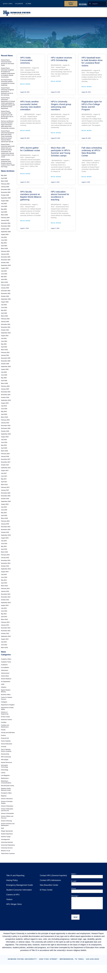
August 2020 (4, 371)
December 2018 (5, 427)
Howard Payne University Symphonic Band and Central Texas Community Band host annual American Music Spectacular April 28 (8, 138)
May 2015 (4, 548)
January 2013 (5, 627)
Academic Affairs (6, 661)
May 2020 (4, 379)
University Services (6, 848)
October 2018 (5, 433)
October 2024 (5, 230)
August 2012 (4, 641)
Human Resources (6, 762)
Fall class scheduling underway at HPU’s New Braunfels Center (92, 150)
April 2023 (4, 281)
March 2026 (4, 183)
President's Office (6, 793)
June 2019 (4, 410)
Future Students (76, 11)
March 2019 (4, 419)
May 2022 (4, 312)
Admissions (4, 672)
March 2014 (4, 587)
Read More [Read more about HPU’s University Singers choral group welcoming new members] (56, 133)
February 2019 (5, 422)
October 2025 (5, 197)
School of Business (6, 799)
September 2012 (6, 638)
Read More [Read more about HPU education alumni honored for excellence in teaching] (56, 216)
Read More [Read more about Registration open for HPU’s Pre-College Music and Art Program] (86, 131)
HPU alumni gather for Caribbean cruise (30, 149)
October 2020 (5, 365)
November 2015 (5, 531)
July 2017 (4, 475)
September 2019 (6, 402)
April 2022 (4, 315)
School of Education (7, 806)
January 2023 (5, 289)
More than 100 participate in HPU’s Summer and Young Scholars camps (60, 151)
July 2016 (4, 509)
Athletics (94, 13)
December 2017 (5, 461)
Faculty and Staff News (8, 732)
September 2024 (6, 233)
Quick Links (7, 3)
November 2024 (5, 228)
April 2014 (4, 585)
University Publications (8, 845)
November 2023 (5, 261)
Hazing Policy (11, 880)
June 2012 (4, 646)
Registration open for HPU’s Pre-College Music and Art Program (91, 105)
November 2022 (5, 295)
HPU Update (4, 759)
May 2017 (4, 481)
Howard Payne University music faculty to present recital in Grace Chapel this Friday (8, 165)
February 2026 (5, 186)
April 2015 (4, 551)
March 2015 (4, 554)
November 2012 (5, 632)
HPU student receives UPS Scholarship (61, 59)
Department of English (7, 706)
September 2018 (6, 436)
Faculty (3, 730)
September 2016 (6, 503)
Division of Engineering (7, 714)
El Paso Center (5, 717)
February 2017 (5, 489)
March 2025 (4, 216)
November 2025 (5, 194)
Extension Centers (6, 719)
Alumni (27, 3)
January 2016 (5, 526)
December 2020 (5, 360)
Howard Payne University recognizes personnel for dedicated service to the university (7, 91)
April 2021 (4, 348)
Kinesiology (4, 770)
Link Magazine (5, 775)
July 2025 (4, 205)
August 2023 (4, 270)
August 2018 (4, 438)
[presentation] (87, 915)
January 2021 (5, 357)
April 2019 (4, 416)
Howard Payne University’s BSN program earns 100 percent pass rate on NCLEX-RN (7, 116)
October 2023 (5, 264)
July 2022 (4, 306)
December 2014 (5, 562)
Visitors (9, 899)
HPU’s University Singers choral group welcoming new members (60, 105)
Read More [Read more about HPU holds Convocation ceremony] (25, 84)
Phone (73, 888)
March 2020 (4, 385)
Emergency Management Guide (19, 885)
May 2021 (4, 346)
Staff (2, 828)
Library (3, 772)
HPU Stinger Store (13, 904)
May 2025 (4, 211)
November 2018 (5, 430)
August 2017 (4, 472)
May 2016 (4, 514)
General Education (6, 744)
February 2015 (5, 556)
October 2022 (5, 298)
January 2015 (5, 559)
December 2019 (5, 393)
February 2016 (5, 523)
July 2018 (4, 441)
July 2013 (4, 610)
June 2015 (4, 545)
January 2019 (5, 424)
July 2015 (4, 542)
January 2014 (5, 593)
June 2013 (4, 613)
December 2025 (5, 191)
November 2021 (5, 329)
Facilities (3, 722)
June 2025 (4, 208)
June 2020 (4, 377)
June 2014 (4, 579)
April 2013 (4, 618)
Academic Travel (6, 664)
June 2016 (4, 511)
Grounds (3, 746)
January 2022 (5, 323)
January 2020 (5, 391)
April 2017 (4, 483)
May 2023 (4, 278)
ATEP (2, 686)
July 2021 (4, 340)
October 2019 (5, 399)
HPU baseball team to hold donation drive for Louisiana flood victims (92, 61)
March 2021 (4, 351)
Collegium (4, 704)
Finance (3, 735)
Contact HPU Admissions (50, 880)
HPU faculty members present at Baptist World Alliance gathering (30, 193)
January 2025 (5, 222)
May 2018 (4, 447)
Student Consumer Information (19, 890)
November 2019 (5, 396)
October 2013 (5, 601)
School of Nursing (6, 821)
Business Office (5, 696)
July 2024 (4, 239)
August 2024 (4, 236)
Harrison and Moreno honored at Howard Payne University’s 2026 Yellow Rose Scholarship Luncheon (7, 126)
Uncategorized (5, 839)
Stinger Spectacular (7, 831)
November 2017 (5, 464)
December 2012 (5, 629)
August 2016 (4, 506)
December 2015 (5, 528)
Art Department (5, 683)
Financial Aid (5, 738)
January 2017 (5, 492)
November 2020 (5, 363)
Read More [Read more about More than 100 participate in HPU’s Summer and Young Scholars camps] (56, 175)
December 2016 (5, 495)
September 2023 (6, 267)
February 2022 (5, 320)
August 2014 (4, 573)
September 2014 (6, 570)
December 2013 (5, 596)
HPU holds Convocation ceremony (26, 60)
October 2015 (5, 534)
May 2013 (4, 615)
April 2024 (4, 247)
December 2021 (5, 326)
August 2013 (4, 607)
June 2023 (4, 275)
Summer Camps (5, 836)
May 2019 (4, 413)
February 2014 (5, 590)
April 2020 (4, 382)
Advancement (5, 675)
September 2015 (6, 537)
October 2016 (5, 500)
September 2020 (6, 368)
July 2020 (4, 374)
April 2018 (4, 450)
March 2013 (4, 621)
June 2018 (4, 444)
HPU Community (6, 757)
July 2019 (4, 407)
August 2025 (4, 202)
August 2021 (4, 337)
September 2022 (6, 301)
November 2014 (5, 565)
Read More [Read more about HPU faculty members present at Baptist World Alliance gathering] (25, 219)
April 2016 (4, 517)
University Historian (7, 842)
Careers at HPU (12, 894)
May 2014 (4, 582)
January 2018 (5, 458)
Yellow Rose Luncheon (7, 853)
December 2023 (5, 259)
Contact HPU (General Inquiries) (53, 875)
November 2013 (5, 599)
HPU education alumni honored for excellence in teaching (61, 192)
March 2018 (4, 452)
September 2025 (6, 200)
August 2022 (4, 304)
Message (75, 896)
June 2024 (4, 242)
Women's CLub (5, 851)
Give (104, 13)
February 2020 (5, 388)
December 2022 (5, 292)
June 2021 (4, 343)
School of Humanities (7, 813)
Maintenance (5, 778)
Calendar (18, 3)
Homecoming (5, 754)
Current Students (96, 11)
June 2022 (4, 309)
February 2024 (5, 253)
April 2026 (4, 180)
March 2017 (4, 486)
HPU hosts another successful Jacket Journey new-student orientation (30, 105)
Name (74, 874)
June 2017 (4, 478)
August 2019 (4, 405)
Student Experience (7, 834)
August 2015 (4, 540)
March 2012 (4, 649)
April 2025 (4, 214)
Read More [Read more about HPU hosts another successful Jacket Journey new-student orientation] (25, 131)
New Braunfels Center (7, 785)
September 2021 (6, 334)
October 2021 (5, 332)
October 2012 (5, 635)
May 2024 (4, 245)
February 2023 (5, 287)
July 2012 (4, 644)
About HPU (58, 11)
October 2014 (5, 568)
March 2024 (4, 250)
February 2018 (5, 455)
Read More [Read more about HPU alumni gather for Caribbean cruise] (25, 174)
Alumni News (5, 678)
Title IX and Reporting (15, 875)
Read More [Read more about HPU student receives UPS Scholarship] (56, 81)
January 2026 (5, 188)
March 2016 (4, 520)
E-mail (74, 881)
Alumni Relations (6, 680)
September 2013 (6, 604)
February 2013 (5, 624)
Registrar (4, 796)
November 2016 (5, 497)
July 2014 (4, 576)
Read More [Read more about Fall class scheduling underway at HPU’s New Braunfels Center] (86, 174)
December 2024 (5, 225)
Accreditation (5, 669)
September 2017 (6, 469)
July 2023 (4, 273)
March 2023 (4, 284)
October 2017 (5, 467)
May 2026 (4, 177)
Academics (4, 666)
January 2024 (5, 256)
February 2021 (5, 354)
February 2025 (5, 219)
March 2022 (4, 318)
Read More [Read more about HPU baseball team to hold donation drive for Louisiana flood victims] (86, 87)
